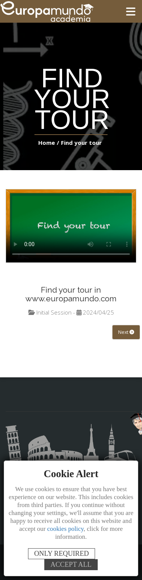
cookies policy (65, 528)
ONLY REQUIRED (61, 553)
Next (126, 332)
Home (48, 142)
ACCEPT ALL (70, 564)
